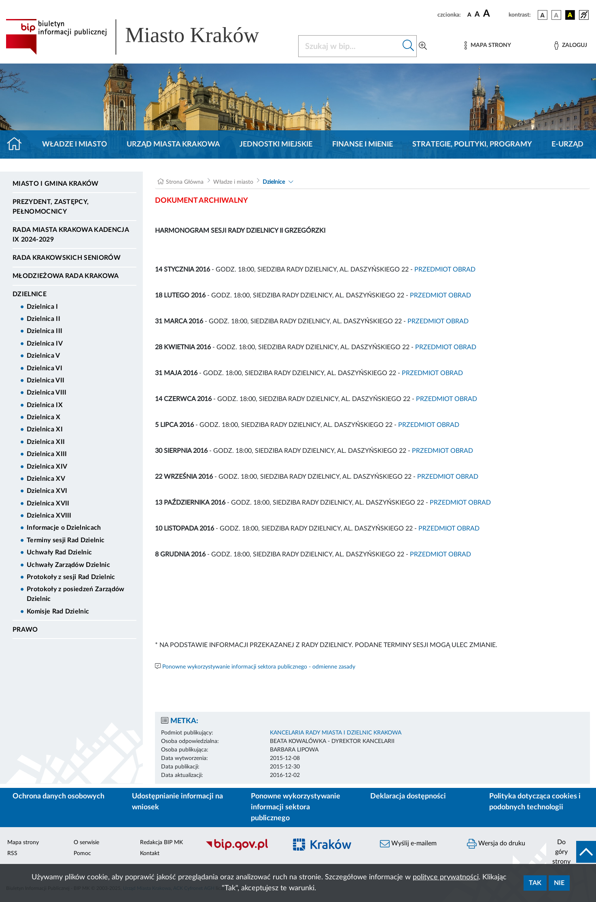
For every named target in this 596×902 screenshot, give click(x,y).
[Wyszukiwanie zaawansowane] (423, 46)
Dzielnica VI (44, 368)
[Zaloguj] (570, 45)
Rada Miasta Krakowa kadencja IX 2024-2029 (71, 235)
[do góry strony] (571, 851)
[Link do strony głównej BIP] (144, 37)
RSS (12, 853)
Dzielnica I (42, 306)
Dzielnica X (44, 417)
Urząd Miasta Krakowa (173, 144)
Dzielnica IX (45, 405)
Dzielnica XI (45, 429)
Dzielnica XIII (47, 454)
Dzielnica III (44, 331)
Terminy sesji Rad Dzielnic (65, 540)
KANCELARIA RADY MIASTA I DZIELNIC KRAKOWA (335, 733)
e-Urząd (567, 144)
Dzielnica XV (46, 478)
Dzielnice (30, 294)
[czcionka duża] (494, 13)
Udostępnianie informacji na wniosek (177, 802)
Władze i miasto (74, 144)
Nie (559, 883)
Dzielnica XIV (47, 466)
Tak (535, 883)
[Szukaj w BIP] (349, 46)
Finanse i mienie (362, 144)
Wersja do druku (496, 844)
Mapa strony (23, 842)
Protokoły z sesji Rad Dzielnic (71, 577)
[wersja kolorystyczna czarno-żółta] (570, 15)
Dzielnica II (43, 319)
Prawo (25, 629)
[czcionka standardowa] (469, 14)
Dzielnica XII (46, 442)
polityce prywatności (446, 877)
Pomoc (82, 853)
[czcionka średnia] (477, 14)
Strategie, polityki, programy (472, 144)
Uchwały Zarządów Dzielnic (68, 565)
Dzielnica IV (45, 343)
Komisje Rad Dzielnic (58, 611)
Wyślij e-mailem (408, 844)
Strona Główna (185, 182)
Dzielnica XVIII (49, 515)
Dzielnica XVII (48, 503)
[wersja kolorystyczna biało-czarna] (556, 15)
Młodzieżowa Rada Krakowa (66, 276)
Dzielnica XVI (47, 491)
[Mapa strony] (487, 45)
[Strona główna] (17, 144)
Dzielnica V (43, 355)
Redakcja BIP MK (161, 842)
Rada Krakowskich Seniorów (67, 258)
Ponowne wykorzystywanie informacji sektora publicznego (295, 807)
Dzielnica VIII (46, 392)
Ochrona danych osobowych (58, 796)
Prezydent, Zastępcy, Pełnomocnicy (51, 207)
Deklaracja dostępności (408, 796)
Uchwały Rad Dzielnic (59, 552)
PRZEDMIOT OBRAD (444, 269)
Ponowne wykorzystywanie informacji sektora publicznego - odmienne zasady (258, 667)
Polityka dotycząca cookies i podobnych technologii (535, 802)
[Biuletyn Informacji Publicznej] (242, 849)
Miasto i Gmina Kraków (56, 183)
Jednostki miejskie (276, 144)
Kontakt (149, 853)
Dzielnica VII (45, 380)
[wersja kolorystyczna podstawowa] (543, 15)
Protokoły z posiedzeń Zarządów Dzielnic (76, 594)
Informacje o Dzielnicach (64, 527)
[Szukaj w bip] (408, 46)
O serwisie (86, 842)
